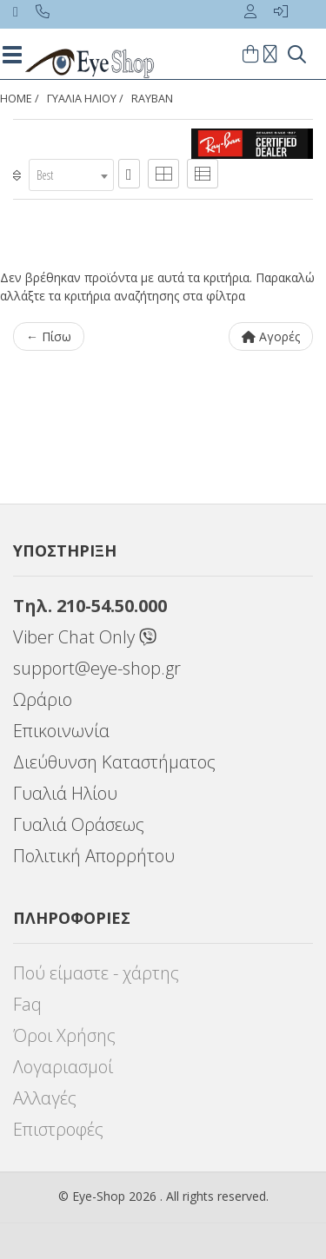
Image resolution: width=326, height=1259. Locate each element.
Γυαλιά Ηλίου (65, 793)
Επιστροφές (58, 1129)
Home (16, 98)
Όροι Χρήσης (64, 1035)
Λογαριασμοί (63, 1066)
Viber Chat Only (84, 637)
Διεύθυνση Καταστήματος (114, 762)
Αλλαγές (45, 1098)
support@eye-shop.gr (97, 668)
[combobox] (71, 175)
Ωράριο (42, 699)
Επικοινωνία (61, 730)
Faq (27, 1004)
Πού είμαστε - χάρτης (96, 973)
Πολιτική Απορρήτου (94, 855)
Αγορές (271, 336)
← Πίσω (48, 336)
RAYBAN (152, 98)
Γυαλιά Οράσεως (78, 824)
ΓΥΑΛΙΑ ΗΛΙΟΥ (81, 98)
